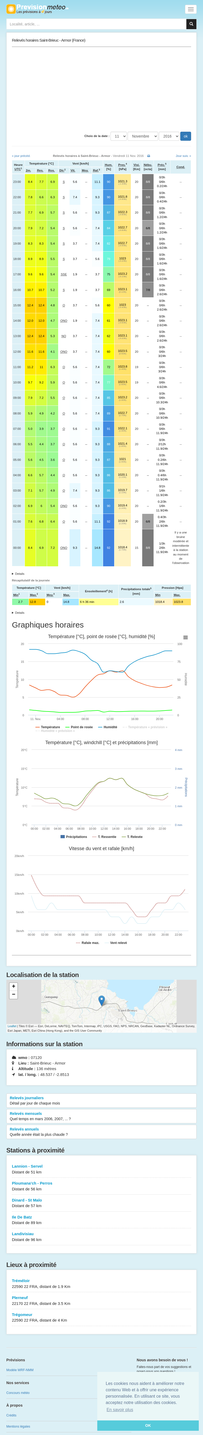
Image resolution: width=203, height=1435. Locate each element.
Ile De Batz (101, 1220)
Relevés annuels (101, 1132)
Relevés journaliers (101, 1101)
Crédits (11, 1415)
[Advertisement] (101, 89)
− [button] (13, 995)
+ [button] (13, 987)
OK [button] (148, 1425)
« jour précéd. (21, 155)
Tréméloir (101, 1283)
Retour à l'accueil (37, 9)
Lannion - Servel (101, 1169)
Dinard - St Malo (101, 1203)
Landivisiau (101, 1236)
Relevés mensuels (101, 1116)
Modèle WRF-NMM (20, 1370)
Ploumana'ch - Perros (101, 1186)
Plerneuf (101, 1300)
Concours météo (18, 1393)
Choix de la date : (96, 136)
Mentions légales (18, 1426)
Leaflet (12, 1026)
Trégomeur (101, 1317)
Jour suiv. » (183, 155)
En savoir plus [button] (120, 1409)
